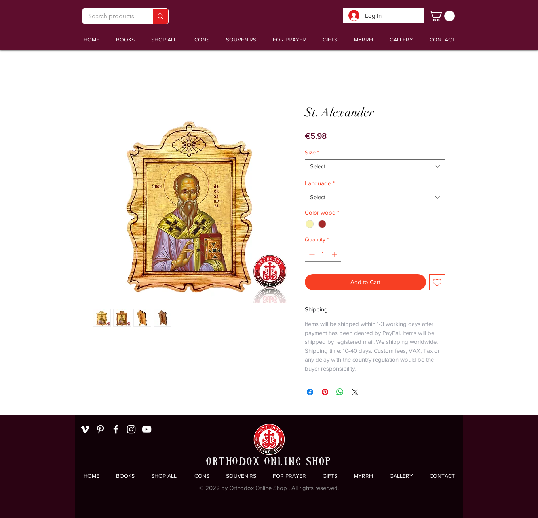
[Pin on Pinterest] (325, 392)
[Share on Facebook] (310, 392)
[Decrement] (311, 254)
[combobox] (375, 166)
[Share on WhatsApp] (340, 392)
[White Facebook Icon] (116, 429)
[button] (241, 39)
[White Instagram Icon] (131, 429)
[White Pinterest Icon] (100, 429)
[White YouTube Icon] (146, 429)
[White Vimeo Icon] (85, 429)
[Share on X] (355, 392)
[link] (442, 16)
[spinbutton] (323, 254)
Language (320, 183)
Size (312, 152)
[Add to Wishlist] (437, 282)
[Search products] (111, 16)
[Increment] (335, 254)
